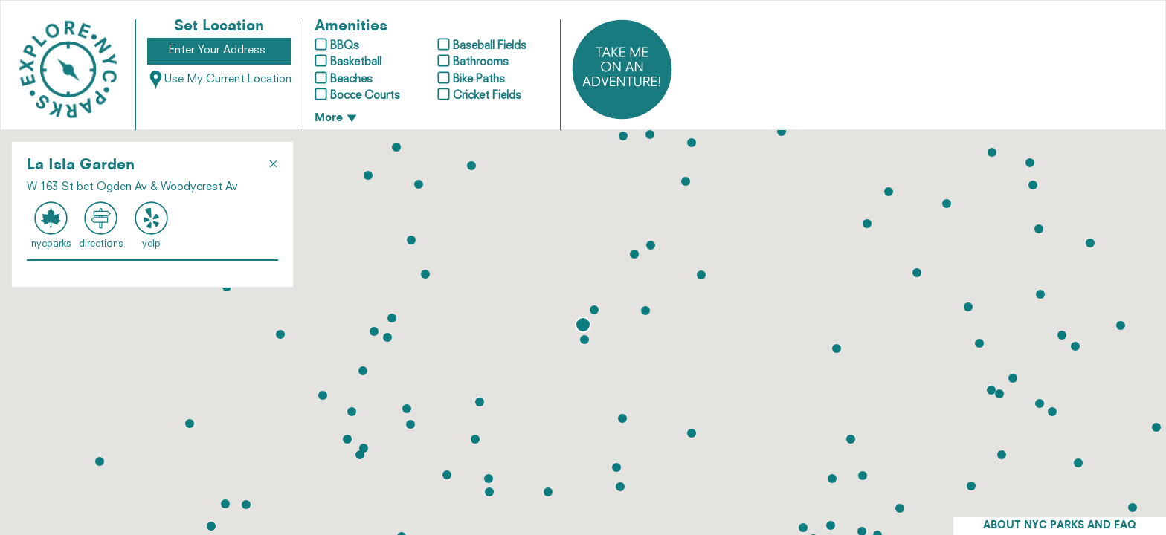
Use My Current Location (219, 80)
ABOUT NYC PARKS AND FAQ (1059, 525)
